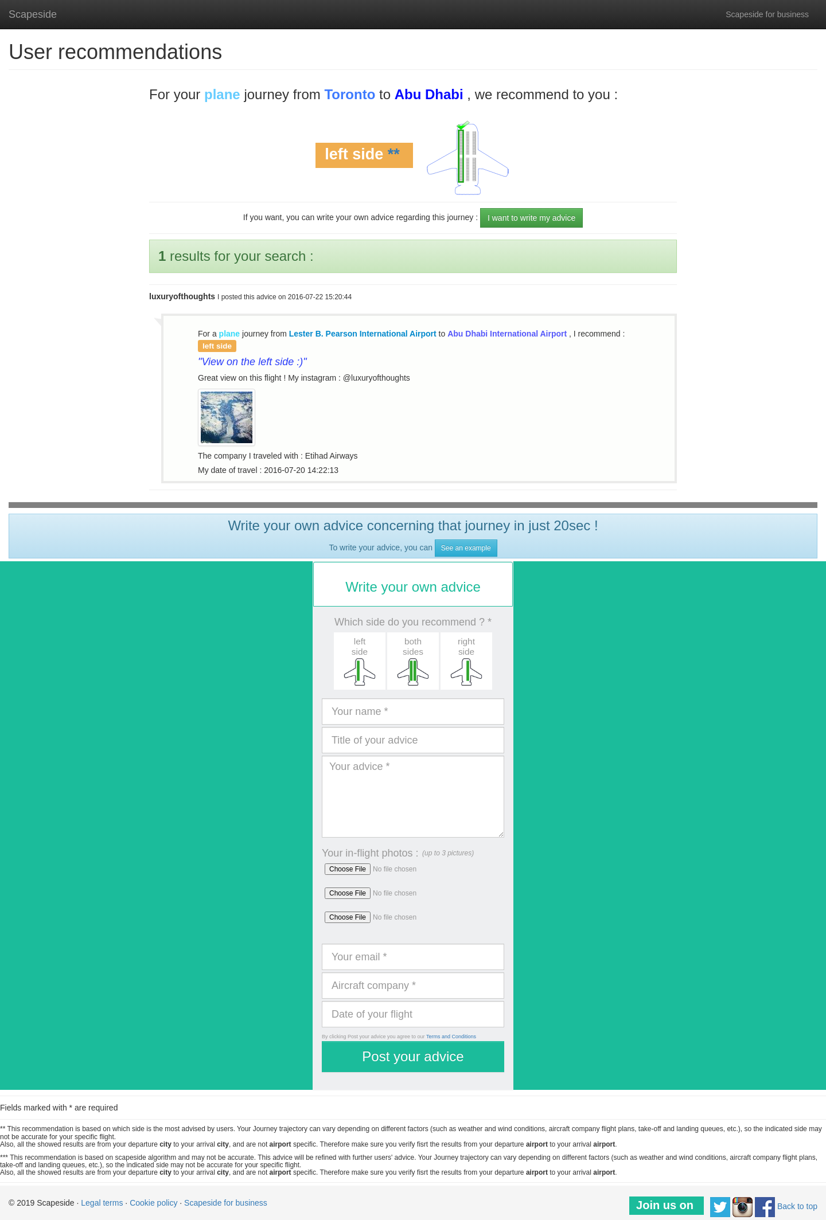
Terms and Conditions (451, 1036)
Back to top (797, 1206)
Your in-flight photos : (370, 853)
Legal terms (102, 1202)
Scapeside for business (767, 14)
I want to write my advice (531, 217)
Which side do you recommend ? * (413, 622)
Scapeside (33, 14)
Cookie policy (153, 1202)
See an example (466, 548)
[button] (359, 661)
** (394, 154)
